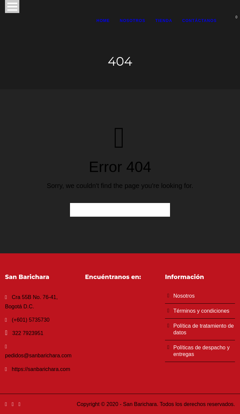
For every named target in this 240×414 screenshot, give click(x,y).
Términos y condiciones (201, 311)
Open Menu (12, 6)
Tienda (163, 20)
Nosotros (132, 20)
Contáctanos (199, 20)
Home (103, 20)
